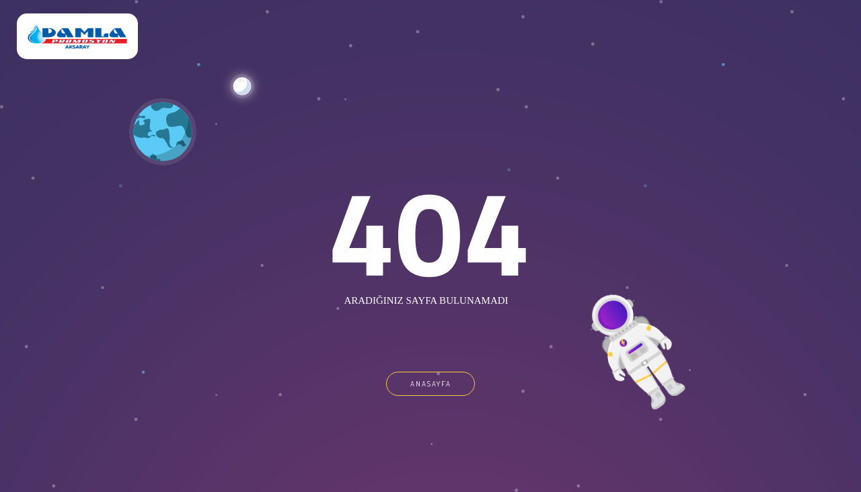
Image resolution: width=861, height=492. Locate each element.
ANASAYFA (430, 383)
